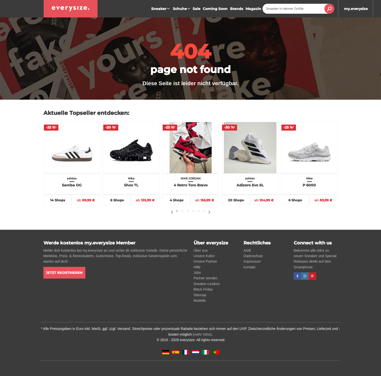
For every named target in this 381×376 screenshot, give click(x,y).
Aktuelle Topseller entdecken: (86, 113)
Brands (236, 8)
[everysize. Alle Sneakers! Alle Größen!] (71, 8)
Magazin (253, 8)
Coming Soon (215, 8)
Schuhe (182, 8)
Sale (196, 8)
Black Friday (203, 289)
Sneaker (161, 8)
